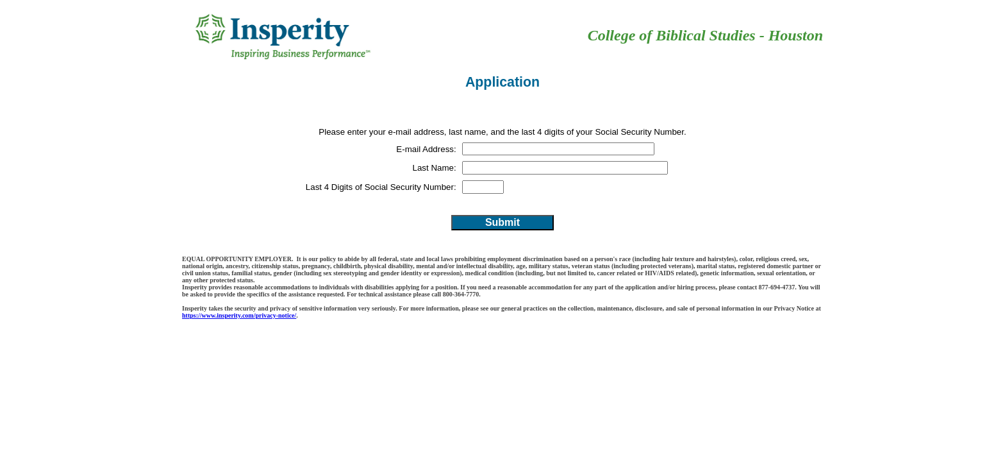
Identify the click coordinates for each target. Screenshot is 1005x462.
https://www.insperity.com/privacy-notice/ (239, 315)
